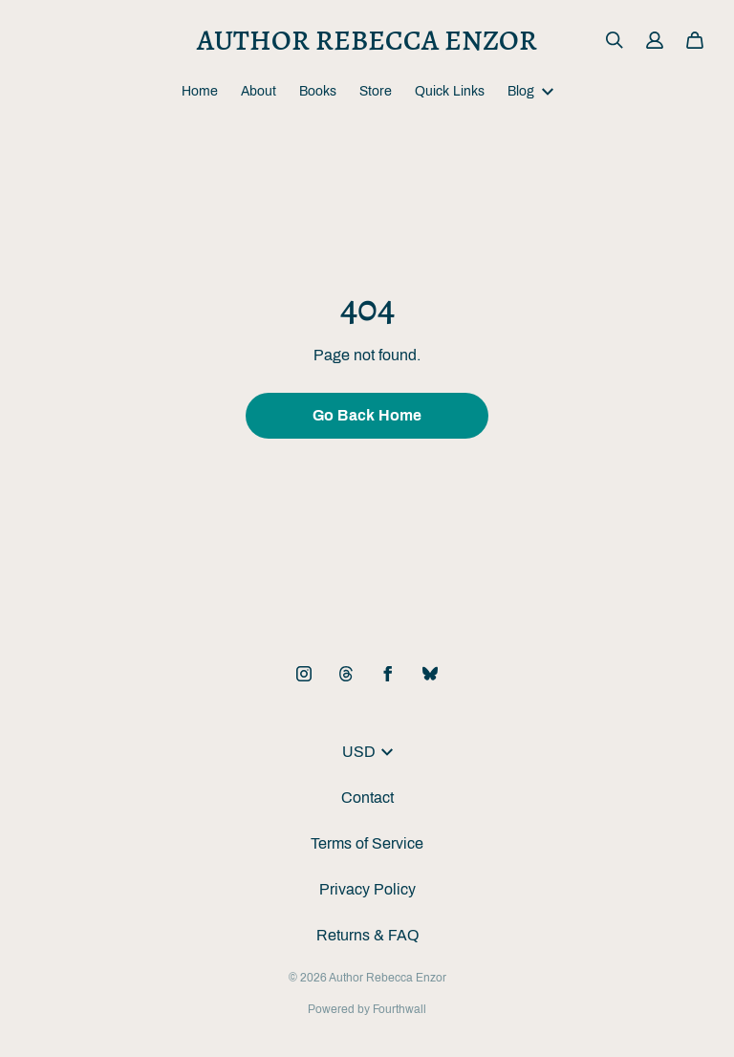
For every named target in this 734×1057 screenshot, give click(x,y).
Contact (367, 797)
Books (317, 91)
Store (375, 91)
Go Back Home (367, 415)
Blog (530, 91)
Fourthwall (399, 1009)
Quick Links (450, 91)
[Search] (614, 40)
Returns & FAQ (367, 935)
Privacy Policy (367, 889)
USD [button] (367, 752)
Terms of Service (367, 843)
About (258, 91)
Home (200, 91)
